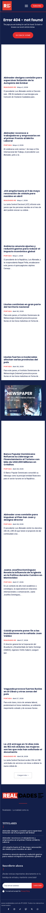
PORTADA (8, 145)
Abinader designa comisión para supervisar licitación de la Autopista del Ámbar (23, 80)
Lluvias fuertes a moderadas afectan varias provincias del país (21, 359)
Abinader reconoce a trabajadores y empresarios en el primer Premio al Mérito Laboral (22, 136)
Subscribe (37, 885)
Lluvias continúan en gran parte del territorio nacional (22, 306)
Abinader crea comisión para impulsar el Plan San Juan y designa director (21, 517)
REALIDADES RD (10, 87)
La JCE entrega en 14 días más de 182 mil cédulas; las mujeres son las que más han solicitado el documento (23, 748)
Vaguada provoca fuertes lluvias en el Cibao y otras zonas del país (23, 691)
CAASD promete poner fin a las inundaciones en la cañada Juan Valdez (23, 633)
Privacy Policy (25, 891)
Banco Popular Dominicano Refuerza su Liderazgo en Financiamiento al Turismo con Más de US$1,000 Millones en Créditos (21, 459)
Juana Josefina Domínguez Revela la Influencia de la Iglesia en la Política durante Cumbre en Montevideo (23, 573)
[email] (17, 885)
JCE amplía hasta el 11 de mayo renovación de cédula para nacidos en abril (22, 193)
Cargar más (23, 775)
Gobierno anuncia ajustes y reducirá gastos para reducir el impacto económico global (22, 249)
